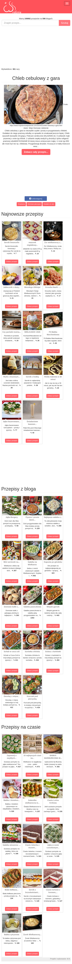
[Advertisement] (36, 47)
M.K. (69, 959)
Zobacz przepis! (11, 261)
